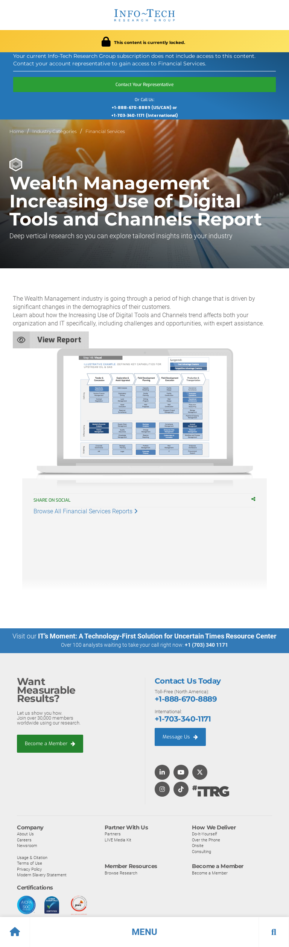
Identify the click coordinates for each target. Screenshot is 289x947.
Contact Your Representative (144, 85)
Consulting (201, 851)
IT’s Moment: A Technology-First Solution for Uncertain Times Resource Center (157, 636)
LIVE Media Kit (118, 839)
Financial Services (105, 131)
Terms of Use (29, 862)
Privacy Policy (29, 868)
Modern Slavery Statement (42, 874)
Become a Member (50, 743)
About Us (25, 833)
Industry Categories (54, 131)
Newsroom (27, 845)
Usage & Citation (32, 857)
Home (16, 131)
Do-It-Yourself (204, 833)
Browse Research (121, 872)
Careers (24, 839)
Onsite (198, 845)
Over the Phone (206, 839)
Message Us (180, 736)
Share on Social (55, 500)
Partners (113, 833)
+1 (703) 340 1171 (206, 645)
